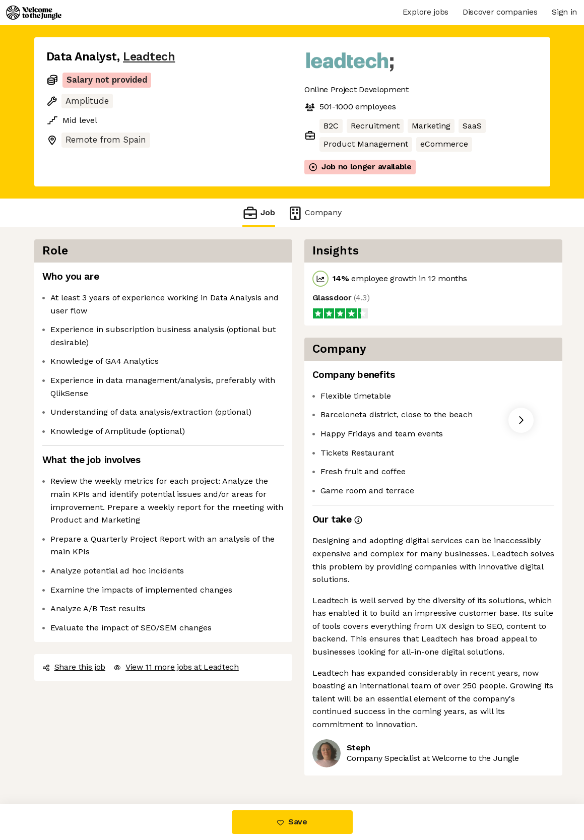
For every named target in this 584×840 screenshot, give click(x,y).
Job (258, 213)
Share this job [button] (74, 667)
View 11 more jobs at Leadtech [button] (176, 667)
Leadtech (149, 56)
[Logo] (33, 13)
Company (314, 213)
